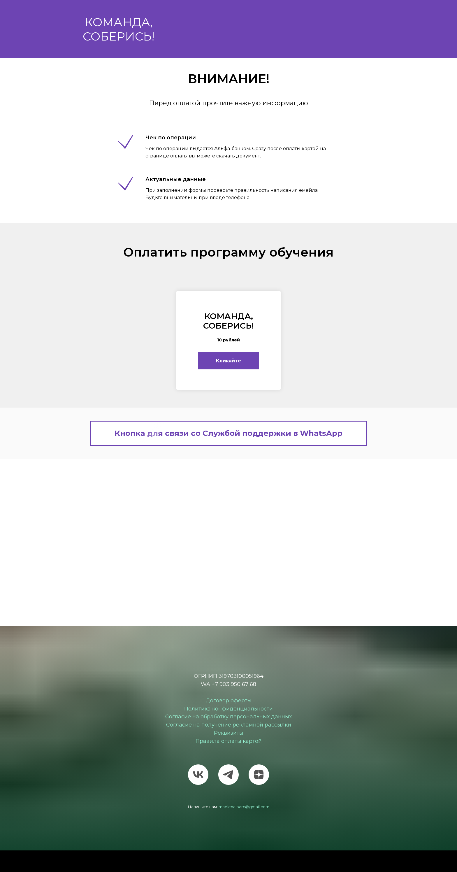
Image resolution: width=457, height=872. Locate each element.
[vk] (198, 774)
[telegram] (228, 774)
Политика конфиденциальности (228, 709)
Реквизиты (228, 733)
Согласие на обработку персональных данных (228, 717)
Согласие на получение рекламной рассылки (228, 725)
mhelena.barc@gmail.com (244, 806)
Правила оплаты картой (229, 741)
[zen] (259, 774)
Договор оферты (229, 700)
